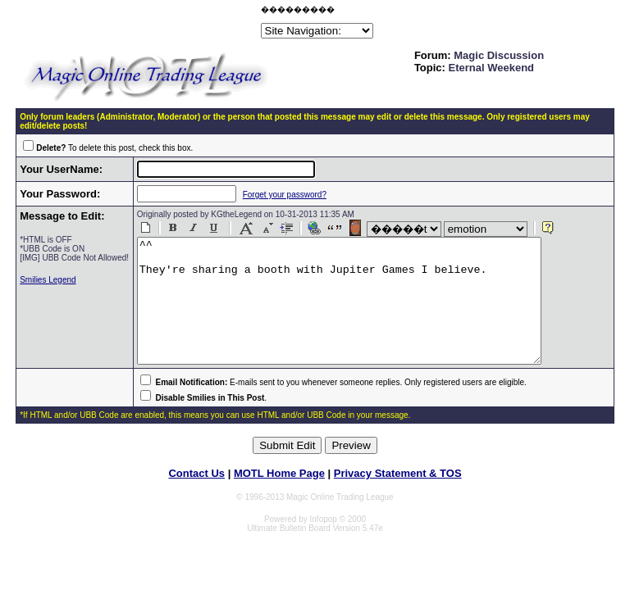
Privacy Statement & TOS (398, 498)
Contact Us (196, 498)
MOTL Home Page (279, 498)
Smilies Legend (47, 288)
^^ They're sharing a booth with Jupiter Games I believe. (350, 313)
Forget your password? (271, 194)
